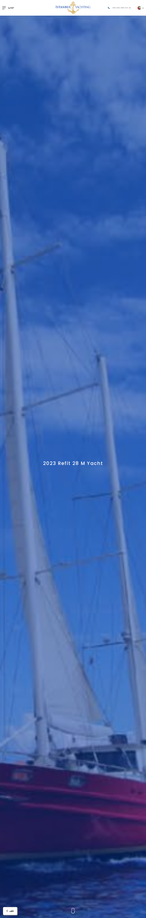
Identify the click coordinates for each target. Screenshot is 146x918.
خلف (10, 911)
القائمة (11, 8)
